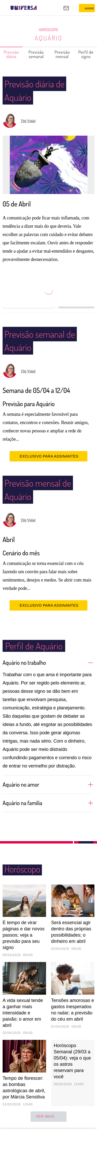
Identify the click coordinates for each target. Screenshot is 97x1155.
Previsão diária (11, 54)
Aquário (48, 38)
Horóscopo (48, 30)
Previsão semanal (36, 54)
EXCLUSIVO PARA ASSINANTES (48, 456)
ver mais (48, 1116)
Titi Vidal (28, 121)
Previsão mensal (62, 54)
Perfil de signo (86, 54)
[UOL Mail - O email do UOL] (66, 8)
